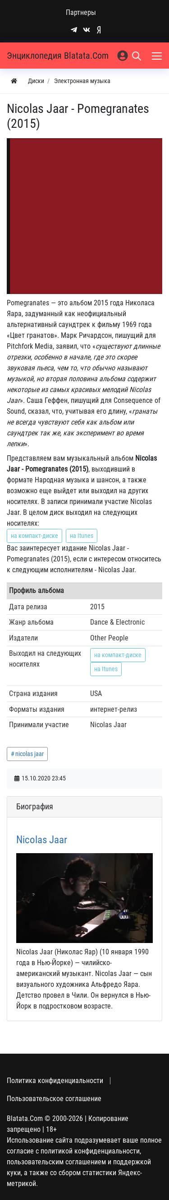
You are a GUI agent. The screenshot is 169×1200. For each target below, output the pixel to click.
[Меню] (158, 55)
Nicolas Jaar (41, 840)
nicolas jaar (29, 753)
